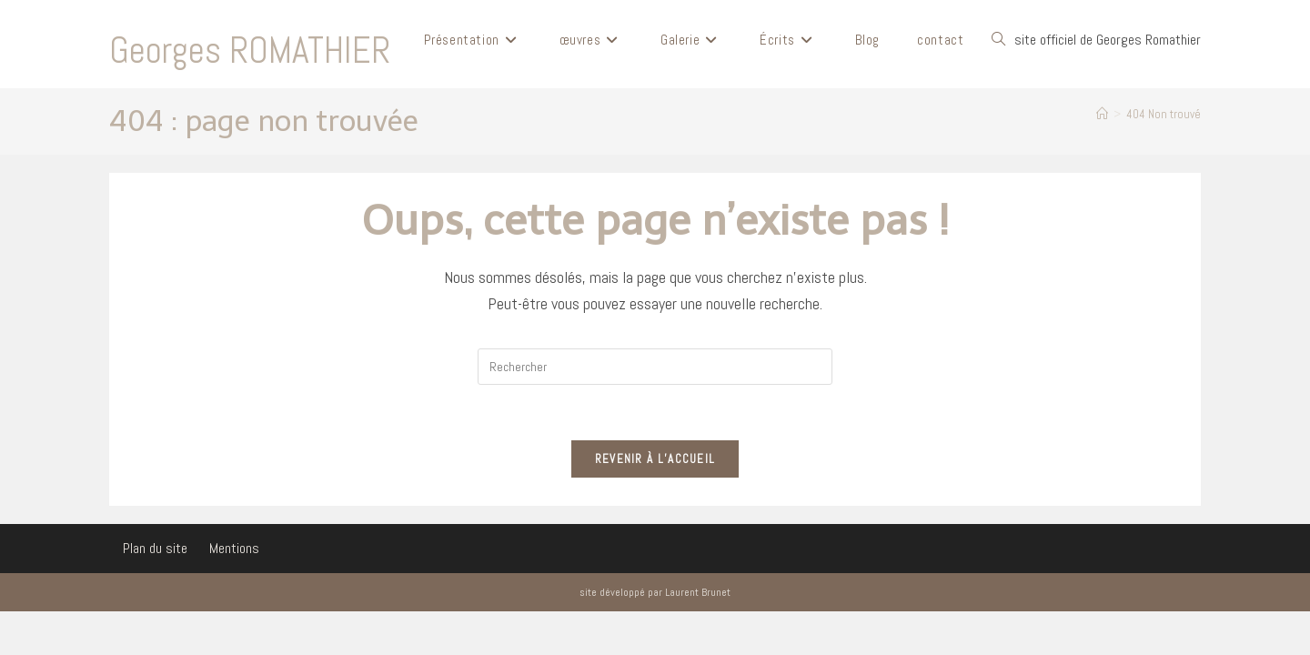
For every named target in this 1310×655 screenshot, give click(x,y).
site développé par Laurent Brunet (655, 592)
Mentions (234, 548)
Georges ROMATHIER (249, 50)
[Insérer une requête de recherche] (655, 366)
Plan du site (155, 548)
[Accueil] (1102, 114)
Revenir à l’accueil (655, 459)
